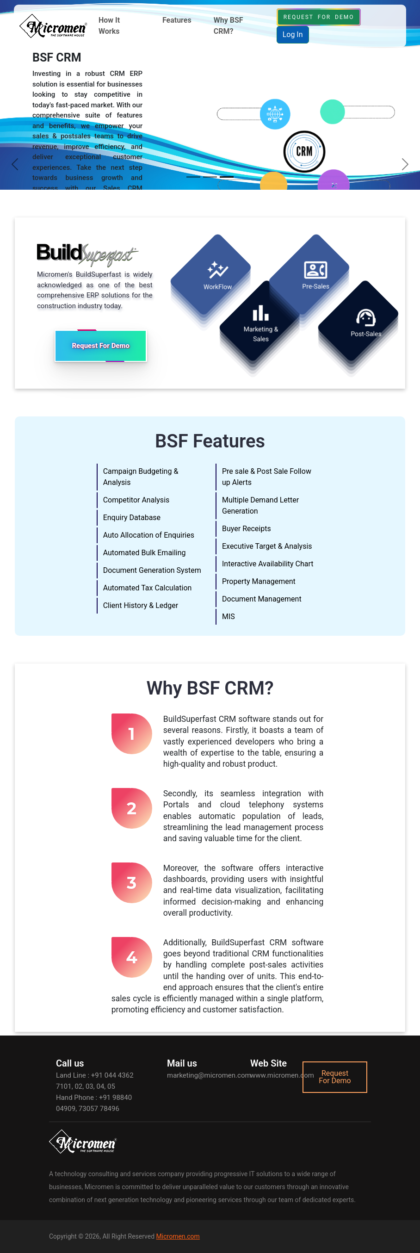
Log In (293, 34)
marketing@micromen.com (209, 1075)
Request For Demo (319, 17)
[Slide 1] (193, 177)
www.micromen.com (282, 1075)
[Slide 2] (210, 177)
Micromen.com (178, 1236)
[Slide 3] (227, 177)
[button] (119, 26)
